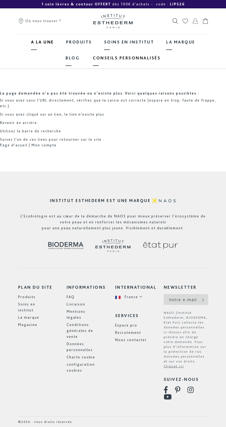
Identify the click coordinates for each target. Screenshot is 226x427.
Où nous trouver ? (39, 21)
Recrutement (128, 332)
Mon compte (44, 145)
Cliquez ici (174, 366)
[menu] (113, 50)
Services (127, 315)
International (136, 287)
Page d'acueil (14, 145)
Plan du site (35, 287)
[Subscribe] (202, 299)
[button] (129, 297)
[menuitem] (42, 42)
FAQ (71, 297)
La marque (28, 317)
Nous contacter (131, 340)
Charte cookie (81, 357)
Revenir (7, 122)
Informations (86, 287)
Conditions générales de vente (80, 330)
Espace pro (126, 325)
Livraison (76, 304)
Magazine (27, 324)
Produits (27, 297)
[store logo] (113, 21)
